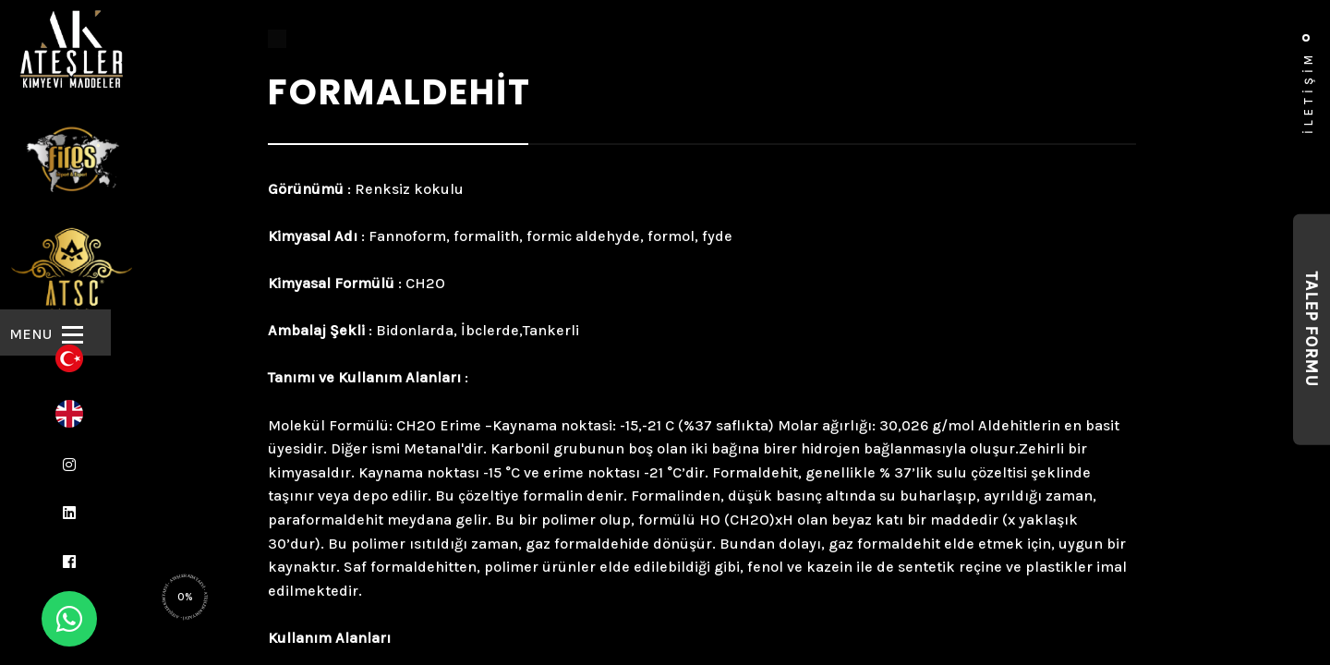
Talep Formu (1311, 330)
